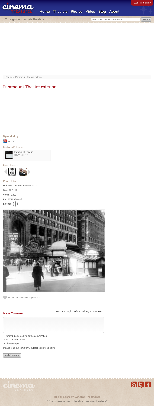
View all (18, 199)
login (69, 311)
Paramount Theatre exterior (28, 77)
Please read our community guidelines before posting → (30, 351)
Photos (76, 11)
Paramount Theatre (23, 152)
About (114, 11)
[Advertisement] (77, 49)
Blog (102, 11)
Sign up (147, 2)
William (11, 141)
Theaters (60, 11)
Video (90, 11)
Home (45, 11)
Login (136, 2)
